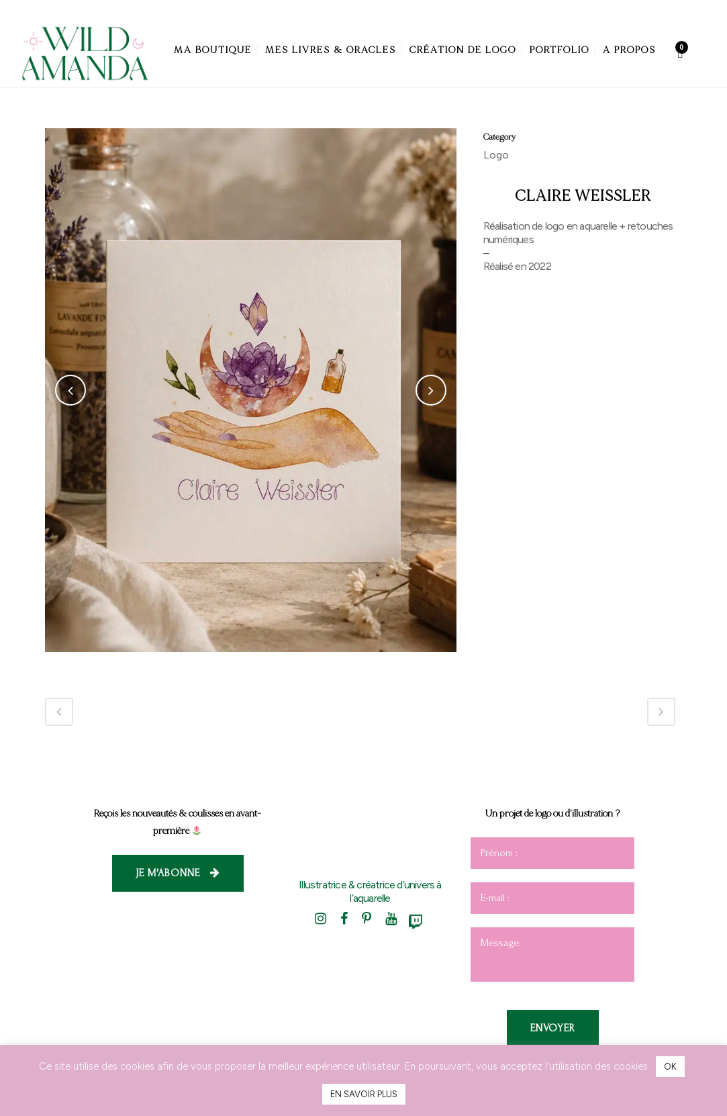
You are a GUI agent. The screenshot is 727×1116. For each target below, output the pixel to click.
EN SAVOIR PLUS (363, 1094)
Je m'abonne (178, 873)
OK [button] (670, 1067)
